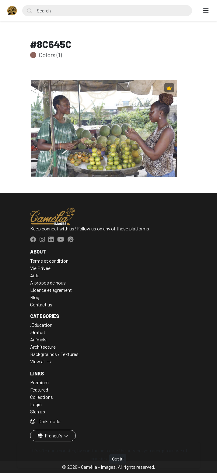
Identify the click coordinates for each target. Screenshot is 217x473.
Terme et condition (49, 261)
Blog (34, 297)
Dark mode (45, 421)
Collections (41, 397)
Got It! (118, 458)
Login (36, 404)
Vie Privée (40, 268)
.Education (41, 325)
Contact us (41, 304)
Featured (39, 389)
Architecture (43, 347)
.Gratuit (37, 332)
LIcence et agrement (51, 290)
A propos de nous (48, 282)
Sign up (37, 411)
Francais (50, 435)
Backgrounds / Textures (54, 354)
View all (37, 361)
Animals (38, 339)
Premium (39, 382)
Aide (34, 275)
